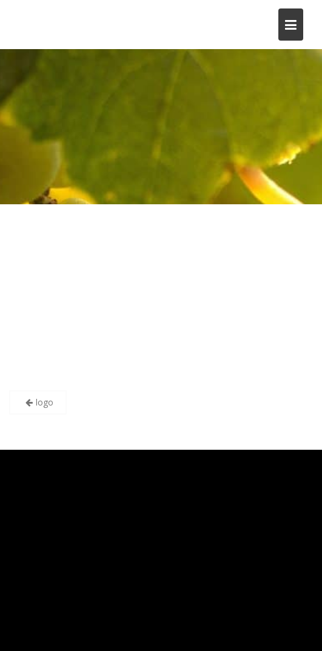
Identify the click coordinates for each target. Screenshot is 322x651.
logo (44, 402)
